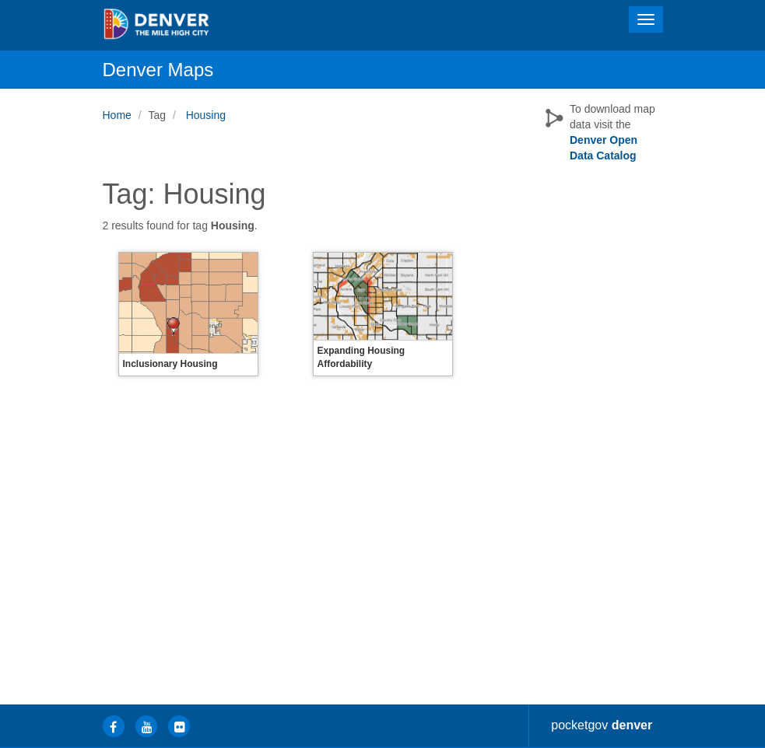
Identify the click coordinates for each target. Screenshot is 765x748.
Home (117, 115)
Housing (206, 115)
